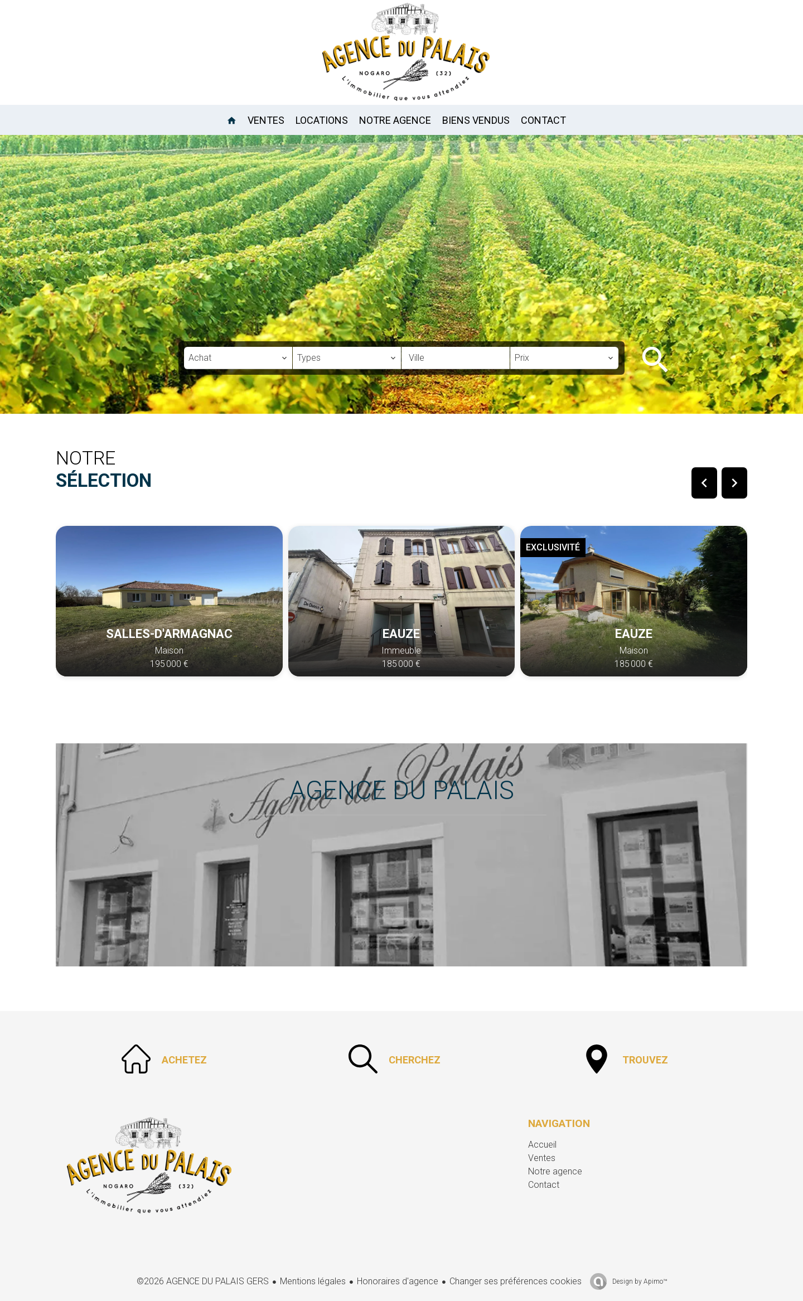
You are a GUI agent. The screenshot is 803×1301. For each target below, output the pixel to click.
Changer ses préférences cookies (515, 1281)
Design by (639, 1281)
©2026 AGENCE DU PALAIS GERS (203, 1281)
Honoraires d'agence (397, 1281)
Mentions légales (313, 1281)
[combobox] (238, 358)
